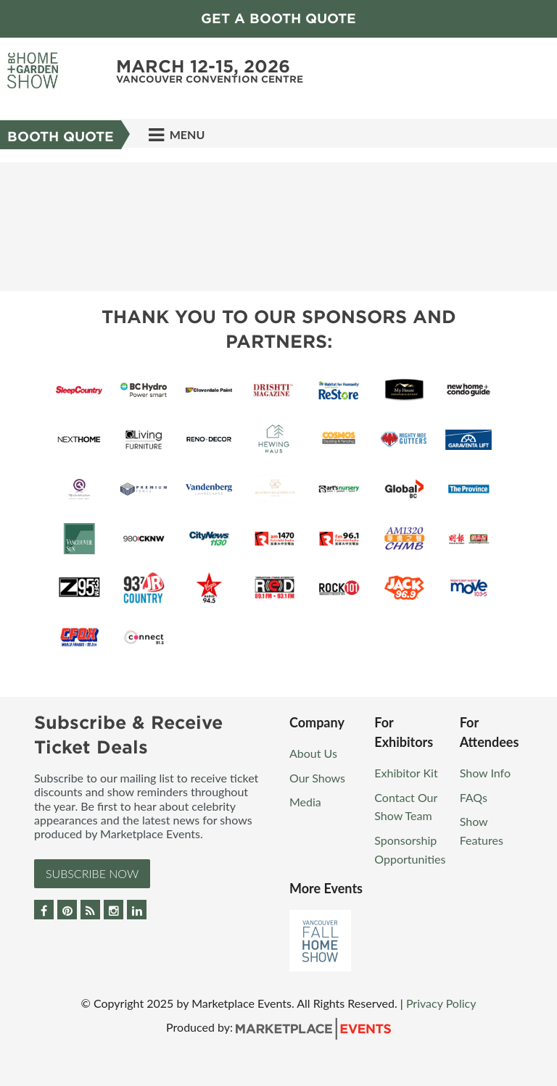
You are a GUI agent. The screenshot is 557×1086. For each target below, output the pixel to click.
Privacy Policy (441, 1003)
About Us (313, 753)
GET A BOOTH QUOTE (278, 18)
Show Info (485, 773)
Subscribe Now (92, 873)
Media (305, 802)
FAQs (473, 797)
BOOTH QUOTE (60, 136)
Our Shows (317, 778)
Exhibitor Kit (405, 773)
